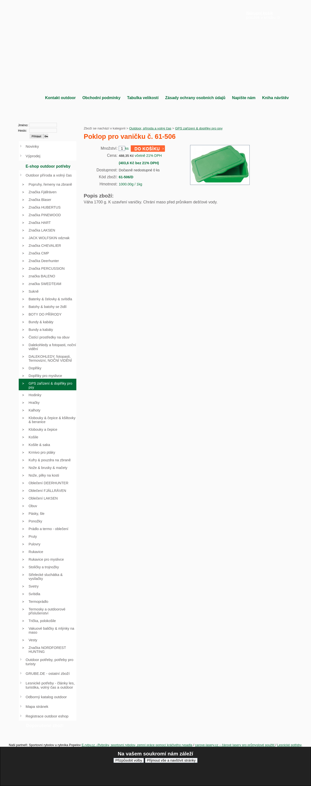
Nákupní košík (259, 13)
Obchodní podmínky (101, 98)
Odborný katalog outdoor (46, 697)
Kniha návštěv (275, 98)
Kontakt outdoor (60, 98)
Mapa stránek (37, 706)
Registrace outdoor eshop (47, 716)
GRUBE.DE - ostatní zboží (48, 673)
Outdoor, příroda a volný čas (150, 128)
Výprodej (33, 156)
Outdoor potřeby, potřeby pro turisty (49, 662)
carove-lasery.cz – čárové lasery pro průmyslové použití (235, 745)
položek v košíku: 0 (263, 15)
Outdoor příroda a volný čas (49, 175)
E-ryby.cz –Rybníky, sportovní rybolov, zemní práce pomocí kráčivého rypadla (137, 745)
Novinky (32, 146)
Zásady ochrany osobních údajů (195, 98)
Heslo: (22, 130)
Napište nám (243, 98)
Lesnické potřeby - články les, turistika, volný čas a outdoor (50, 685)
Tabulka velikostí (143, 98)
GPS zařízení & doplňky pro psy (199, 128)
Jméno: (23, 125)
